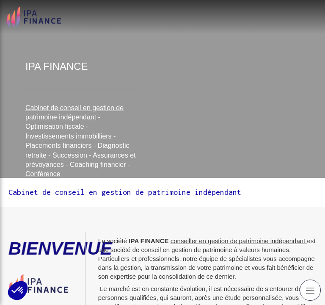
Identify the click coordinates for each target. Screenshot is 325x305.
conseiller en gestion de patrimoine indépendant (239, 240)
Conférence (43, 173)
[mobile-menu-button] (310, 290)
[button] (18, 290)
